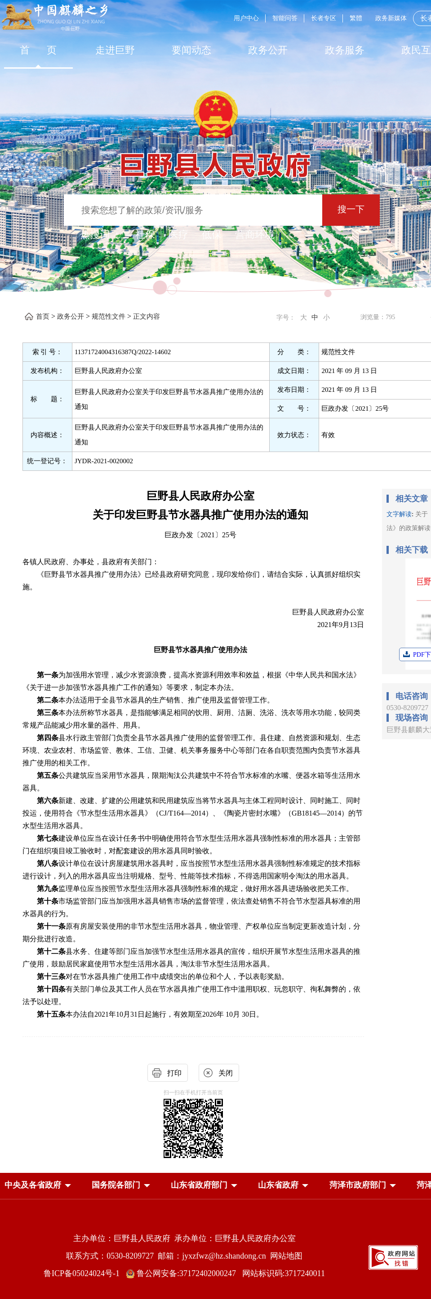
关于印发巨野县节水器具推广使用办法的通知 (200, 515)
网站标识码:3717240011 (283, 1273)
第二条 (47, 700)
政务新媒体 (391, 18)
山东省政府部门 (199, 1185)
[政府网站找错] (393, 1256)
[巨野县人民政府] (216, 160)
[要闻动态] (191, 50)
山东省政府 (278, 1185)
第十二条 (51, 951)
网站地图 (286, 1255)
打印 (174, 1073)
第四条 (47, 738)
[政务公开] (268, 50)
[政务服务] (345, 50)
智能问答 (285, 18)
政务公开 (268, 50)
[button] (32, 1185)
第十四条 (51, 989)
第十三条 (51, 976)
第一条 (47, 675)
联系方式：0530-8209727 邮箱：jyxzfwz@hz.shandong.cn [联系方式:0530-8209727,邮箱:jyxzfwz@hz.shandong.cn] (168, 1255)
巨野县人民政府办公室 (200, 496)
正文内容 (146, 316)
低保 (212, 234)
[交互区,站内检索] (215, 211)
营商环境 (255, 234)
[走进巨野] (114, 50)
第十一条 (51, 926)
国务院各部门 (116, 1185)
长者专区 (323, 18)
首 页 (38, 50)
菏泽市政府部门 (357, 1185)
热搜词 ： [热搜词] (101, 234)
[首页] (38, 50)
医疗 (178, 234)
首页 (42, 316)
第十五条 (51, 1014)
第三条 (47, 712)
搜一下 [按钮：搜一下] (351, 209)
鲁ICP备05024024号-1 (84, 1273)
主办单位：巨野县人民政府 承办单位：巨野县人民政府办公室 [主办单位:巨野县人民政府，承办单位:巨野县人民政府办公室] (184, 1238)
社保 (145, 234)
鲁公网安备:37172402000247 (184, 1273)
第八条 (47, 863)
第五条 (47, 775)
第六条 (47, 800)
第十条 (47, 901)
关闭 (225, 1073)
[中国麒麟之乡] (54, 18)
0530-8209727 (407, 707)
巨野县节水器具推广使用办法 (200, 650)
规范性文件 (108, 316)
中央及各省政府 (32, 1185)
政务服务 (344, 50)
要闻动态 (191, 50)
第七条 (47, 838)
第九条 (47, 888)
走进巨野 (115, 50)
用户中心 (246, 18)
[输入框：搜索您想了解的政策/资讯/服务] (193, 210)
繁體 (356, 18)
